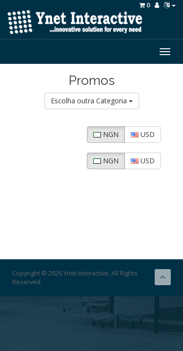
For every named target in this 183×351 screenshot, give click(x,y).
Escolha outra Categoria (92, 100)
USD (143, 134)
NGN (106, 134)
